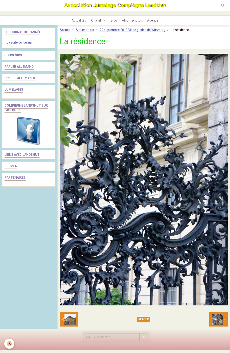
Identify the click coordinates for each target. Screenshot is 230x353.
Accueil (65, 33)
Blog (114, 22)
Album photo (85, 33)
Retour (143, 322)
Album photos (134, 22)
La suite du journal (19, 45)
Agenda (156, 22)
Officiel (95, 22)
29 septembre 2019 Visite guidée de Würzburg (132, 33)
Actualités (76, 22)
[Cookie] (9, 344)
